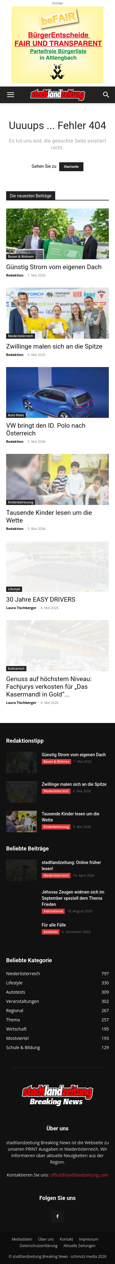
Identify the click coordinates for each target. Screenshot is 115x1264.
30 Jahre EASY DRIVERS (40, 599)
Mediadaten (22, 1239)
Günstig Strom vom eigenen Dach (54, 267)
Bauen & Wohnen (21, 256)
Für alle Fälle (54, 925)
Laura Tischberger (21, 607)
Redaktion (14, 275)
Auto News (16, 415)
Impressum (88, 1239)
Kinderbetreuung (20, 502)
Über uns (46, 1239)
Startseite (71, 167)
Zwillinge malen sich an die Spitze (54, 346)
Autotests (51, 932)
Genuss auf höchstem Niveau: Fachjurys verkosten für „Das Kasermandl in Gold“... (49, 686)
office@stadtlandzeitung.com (79, 1175)
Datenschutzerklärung (39, 1245)
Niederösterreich (20, 336)
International (53, 911)
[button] (10, 95)
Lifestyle (14, 589)
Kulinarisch (16, 668)
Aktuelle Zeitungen (79, 1245)
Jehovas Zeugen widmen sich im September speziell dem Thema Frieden (73, 898)
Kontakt (66, 1239)
